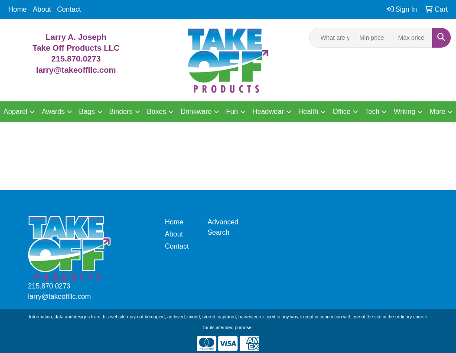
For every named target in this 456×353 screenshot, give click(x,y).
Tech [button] (372, 111)
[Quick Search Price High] (413, 38)
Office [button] (341, 111)
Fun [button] (232, 111)
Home (17, 9)
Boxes (156, 111)
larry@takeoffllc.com (59, 296)
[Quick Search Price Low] (374, 38)
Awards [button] (53, 111)
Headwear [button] (268, 111)
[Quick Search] (332, 38)
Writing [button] (404, 111)
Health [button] (308, 111)
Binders (121, 111)
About (42, 9)
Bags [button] (86, 111)
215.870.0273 (76, 58)
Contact (69, 9)
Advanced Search (223, 227)
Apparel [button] (15, 111)
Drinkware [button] (196, 111)
